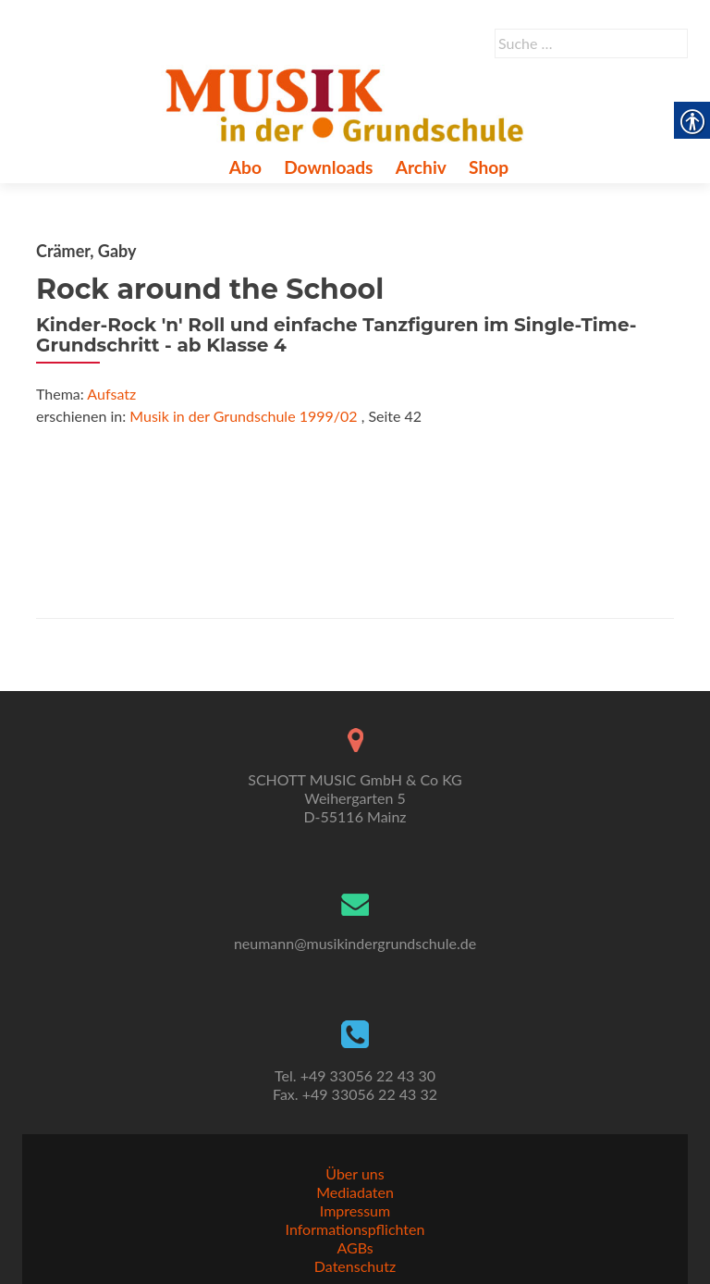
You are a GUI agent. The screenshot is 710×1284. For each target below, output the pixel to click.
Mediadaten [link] (355, 1192)
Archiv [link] (421, 167)
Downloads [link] (328, 167)
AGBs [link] (355, 1247)
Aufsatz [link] (111, 393)
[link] (348, 103)
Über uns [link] (354, 1173)
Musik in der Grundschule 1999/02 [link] (243, 416)
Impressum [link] (355, 1210)
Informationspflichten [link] (355, 1229)
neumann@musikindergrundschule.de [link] (355, 943)
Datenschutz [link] (355, 1266)
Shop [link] (488, 167)
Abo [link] (245, 167)
